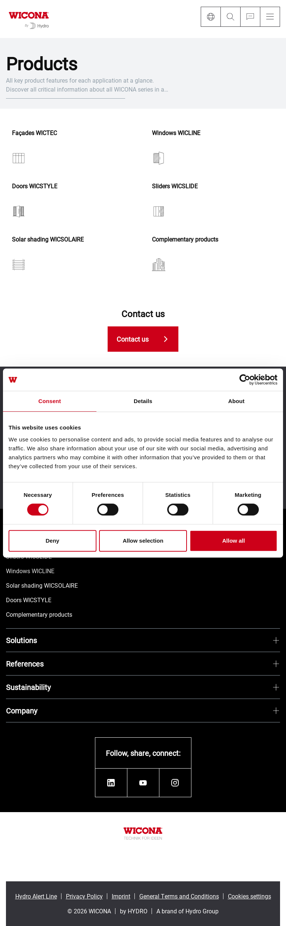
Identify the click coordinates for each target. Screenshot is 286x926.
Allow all (233, 540)
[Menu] (270, 17)
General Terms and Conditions (179, 896)
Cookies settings (249, 896)
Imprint (121, 896)
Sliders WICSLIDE (175, 186)
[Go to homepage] (29, 19)
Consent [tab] (49, 401)
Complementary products (185, 239)
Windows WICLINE (176, 133)
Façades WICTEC (34, 133)
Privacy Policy (84, 896)
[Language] (210, 17)
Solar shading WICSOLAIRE (48, 239)
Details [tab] (143, 401)
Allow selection (143, 540)
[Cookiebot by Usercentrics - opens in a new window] (244, 379)
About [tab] (236, 401)
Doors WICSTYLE (34, 186)
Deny (52, 540)
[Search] (230, 17)
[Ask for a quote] (250, 17)
